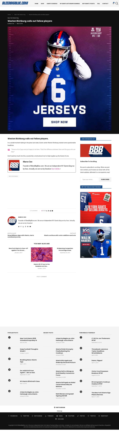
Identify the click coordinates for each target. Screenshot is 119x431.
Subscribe (105, 180)
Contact (105, 3)
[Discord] (59, 420)
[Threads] (49, 417)
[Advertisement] (42, 194)
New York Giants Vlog (19, 15)
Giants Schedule (52, 3)
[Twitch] (92, 417)
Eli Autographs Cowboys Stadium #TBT (101, 383)
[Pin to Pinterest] (48, 211)
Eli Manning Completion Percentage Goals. (65, 250)
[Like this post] (43, 211)
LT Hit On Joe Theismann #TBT (101, 340)
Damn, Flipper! (97, 361)
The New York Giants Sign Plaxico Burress (101, 394)
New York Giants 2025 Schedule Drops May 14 (28, 340)
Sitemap (59, 412)
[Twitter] (25, 417)
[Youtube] (70, 417)
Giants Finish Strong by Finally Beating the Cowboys (64, 352)
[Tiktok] (81, 417)
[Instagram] (37, 417)
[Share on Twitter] (46, 211)
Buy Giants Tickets (88, 3)
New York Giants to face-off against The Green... (18, 250)
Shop (42, 3)
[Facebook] (13, 417)
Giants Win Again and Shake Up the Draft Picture (64, 363)
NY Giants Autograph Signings (70, 3)
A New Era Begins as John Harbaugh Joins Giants (29, 394)
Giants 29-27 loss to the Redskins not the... (42, 266)
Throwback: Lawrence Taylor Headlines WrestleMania (100, 352)
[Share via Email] (52, 211)
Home (36, 3)
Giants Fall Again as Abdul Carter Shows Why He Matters (65, 386)
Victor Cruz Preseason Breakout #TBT (100, 373)
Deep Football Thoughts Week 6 (29, 351)
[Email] (59, 417)
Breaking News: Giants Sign (28, 361)
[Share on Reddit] (50, 211)
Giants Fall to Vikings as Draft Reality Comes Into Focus (65, 374)
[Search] (116, 3)
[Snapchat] (103, 417)
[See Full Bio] (60, 169)
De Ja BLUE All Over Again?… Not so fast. (27, 372)
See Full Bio (56, 169)
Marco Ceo (11, 24)
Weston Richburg (13, 176)
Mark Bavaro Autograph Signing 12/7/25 (65, 396)
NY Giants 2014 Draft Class (27, 383)
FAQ (98, 3)
